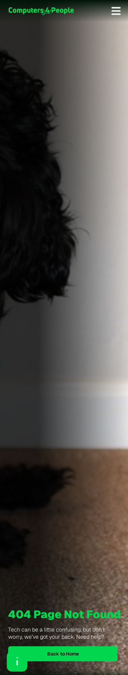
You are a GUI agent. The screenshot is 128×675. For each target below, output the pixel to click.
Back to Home (63, 654)
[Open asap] (17, 661)
